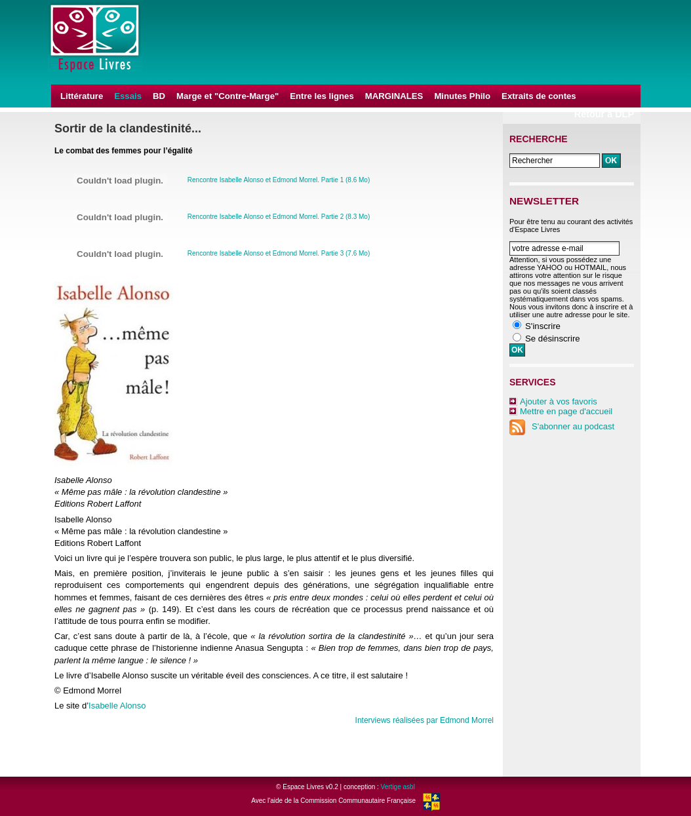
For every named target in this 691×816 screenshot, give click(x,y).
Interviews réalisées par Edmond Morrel (424, 720)
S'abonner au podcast (561, 426)
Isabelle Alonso (117, 705)
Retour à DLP (604, 114)
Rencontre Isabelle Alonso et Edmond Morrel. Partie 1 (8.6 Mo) (279, 180)
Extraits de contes (539, 96)
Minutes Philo (462, 96)
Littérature (81, 96)
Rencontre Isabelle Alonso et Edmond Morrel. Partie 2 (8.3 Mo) (279, 216)
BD (159, 96)
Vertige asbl (398, 786)
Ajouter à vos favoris (558, 401)
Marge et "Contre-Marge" (227, 96)
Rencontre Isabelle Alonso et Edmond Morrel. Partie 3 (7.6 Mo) (279, 253)
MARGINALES (394, 96)
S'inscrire (543, 326)
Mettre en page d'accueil (566, 411)
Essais (128, 96)
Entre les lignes (321, 96)
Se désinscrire (552, 338)
